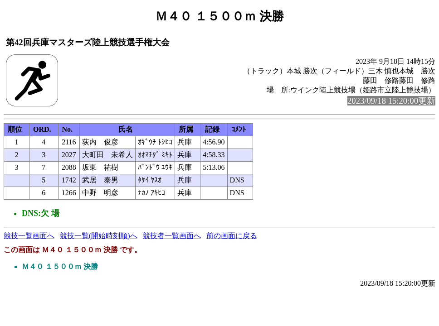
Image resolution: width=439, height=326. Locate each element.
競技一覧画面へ (29, 236)
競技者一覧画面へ (172, 236)
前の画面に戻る (231, 236)
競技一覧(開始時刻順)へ (98, 236)
